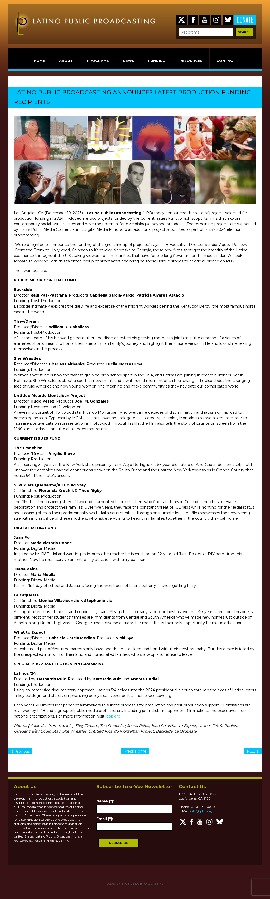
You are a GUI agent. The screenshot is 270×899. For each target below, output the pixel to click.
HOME (39, 61)
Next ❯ (253, 751)
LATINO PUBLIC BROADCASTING (140, 884)
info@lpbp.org (201, 811)
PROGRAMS (98, 61)
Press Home (135, 751)
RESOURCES (190, 61)
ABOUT (66, 61)
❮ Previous (20, 751)
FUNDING (156, 61)
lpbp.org (112, 716)
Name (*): (105, 801)
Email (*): (104, 818)
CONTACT (225, 61)
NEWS (128, 61)
